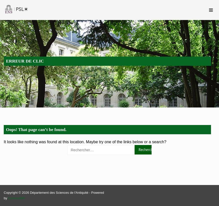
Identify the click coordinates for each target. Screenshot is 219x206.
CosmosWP (16, 198)
